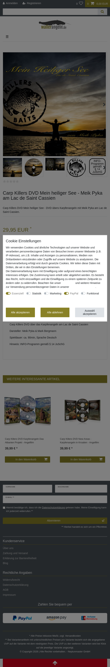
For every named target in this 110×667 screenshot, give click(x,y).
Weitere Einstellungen (18, 297)
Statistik (36, 293)
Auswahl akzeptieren (89, 312)
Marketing (55, 293)
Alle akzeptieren (20, 312)
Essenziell (18, 293)
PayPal (74, 293)
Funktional (93, 293)
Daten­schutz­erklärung (82, 286)
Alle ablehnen (55, 312)
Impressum (68, 282)
